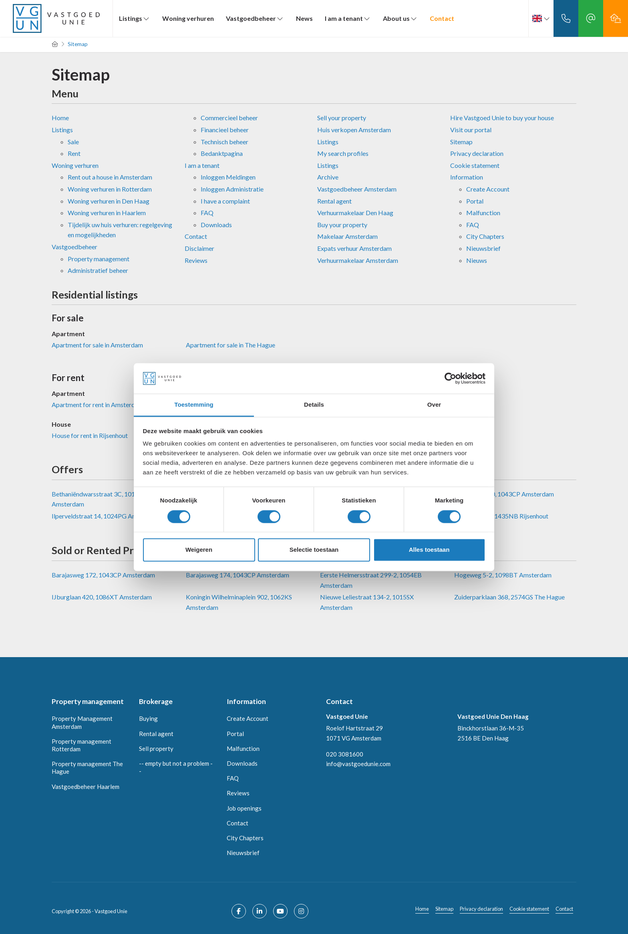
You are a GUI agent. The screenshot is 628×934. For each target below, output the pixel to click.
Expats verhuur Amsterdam (354, 248)
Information (466, 177)
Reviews (196, 260)
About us (400, 18)
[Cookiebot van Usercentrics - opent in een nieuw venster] (450, 378)
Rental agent (334, 201)
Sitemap (461, 141)
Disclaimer (199, 248)
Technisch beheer (224, 141)
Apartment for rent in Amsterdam (97, 404)
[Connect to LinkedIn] (259, 911)
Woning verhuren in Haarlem (107, 212)
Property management (98, 258)
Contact (442, 18)
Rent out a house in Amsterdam (110, 177)
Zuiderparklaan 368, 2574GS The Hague (509, 597)
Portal (474, 201)
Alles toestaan (429, 550)
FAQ (207, 212)
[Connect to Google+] (301, 911)
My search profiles (342, 153)
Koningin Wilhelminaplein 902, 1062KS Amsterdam (239, 602)
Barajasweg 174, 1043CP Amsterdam (237, 575)
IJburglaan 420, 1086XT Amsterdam (102, 597)
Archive (327, 177)
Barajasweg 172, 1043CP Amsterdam (103, 575)
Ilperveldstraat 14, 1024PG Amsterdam (106, 516)
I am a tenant (348, 18)
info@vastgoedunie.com (358, 763)
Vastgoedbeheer (255, 18)
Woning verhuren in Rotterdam (110, 189)
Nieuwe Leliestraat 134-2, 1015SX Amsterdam (367, 602)
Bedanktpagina (222, 153)
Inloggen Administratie (232, 189)
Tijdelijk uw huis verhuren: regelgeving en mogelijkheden (120, 230)
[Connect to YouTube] (280, 911)
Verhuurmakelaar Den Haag (355, 212)
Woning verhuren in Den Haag (108, 201)
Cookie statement (474, 165)
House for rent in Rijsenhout (90, 435)
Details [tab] (314, 404)
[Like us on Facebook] (238, 911)
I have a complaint (225, 201)
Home (60, 117)
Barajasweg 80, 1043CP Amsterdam (504, 494)
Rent (74, 153)
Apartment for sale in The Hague (230, 345)
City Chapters (485, 236)
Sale (73, 141)
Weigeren (198, 550)
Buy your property (342, 224)
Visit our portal (470, 129)
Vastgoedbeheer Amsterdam (357, 189)
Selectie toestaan (314, 550)
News (304, 18)
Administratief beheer (98, 270)
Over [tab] (434, 404)
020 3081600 (344, 754)
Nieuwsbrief (483, 248)
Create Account (487, 189)
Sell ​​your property (341, 117)
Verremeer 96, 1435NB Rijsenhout (501, 516)
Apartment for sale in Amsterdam (97, 345)
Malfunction (483, 212)
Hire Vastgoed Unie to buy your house (502, 117)
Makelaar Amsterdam (347, 236)
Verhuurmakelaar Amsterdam (357, 260)
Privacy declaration (476, 153)
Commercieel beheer (229, 117)
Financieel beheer (225, 129)
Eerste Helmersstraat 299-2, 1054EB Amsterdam (371, 580)
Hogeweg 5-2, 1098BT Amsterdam (503, 575)
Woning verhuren (188, 18)
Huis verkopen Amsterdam (354, 129)
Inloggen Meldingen (228, 177)
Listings (134, 18)
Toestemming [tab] (193, 404)
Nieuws (476, 260)
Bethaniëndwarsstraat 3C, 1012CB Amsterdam (99, 499)
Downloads (216, 224)
